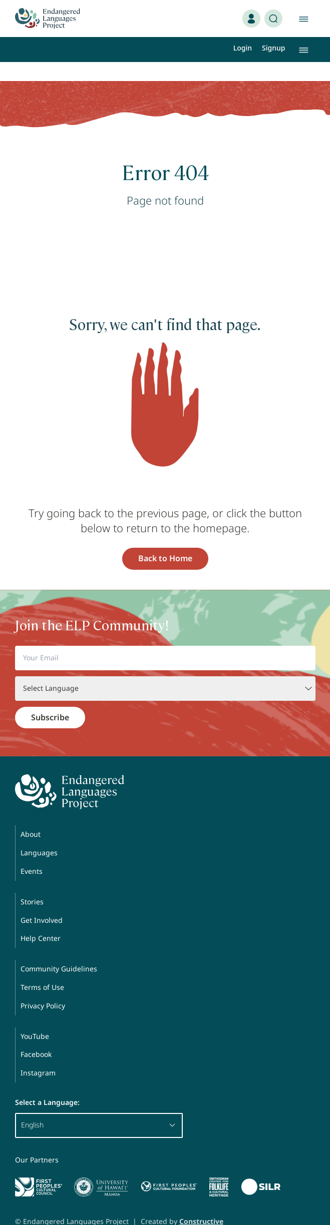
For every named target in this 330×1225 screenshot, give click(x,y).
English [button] (99, 1105)
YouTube (35, 1017)
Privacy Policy (43, 986)
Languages (39, 833)
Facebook (36, 1035)
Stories (32, 882)
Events (32, 852)
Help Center (41, 919)
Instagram (38, 1053)
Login (242, 48)
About (31, 815)
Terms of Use (42, 968)
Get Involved (42, 901)
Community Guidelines (59, 949)
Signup (273, 48)
